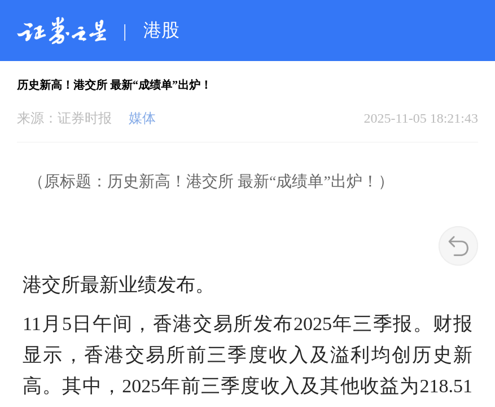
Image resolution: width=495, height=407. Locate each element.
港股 (161, 30)
